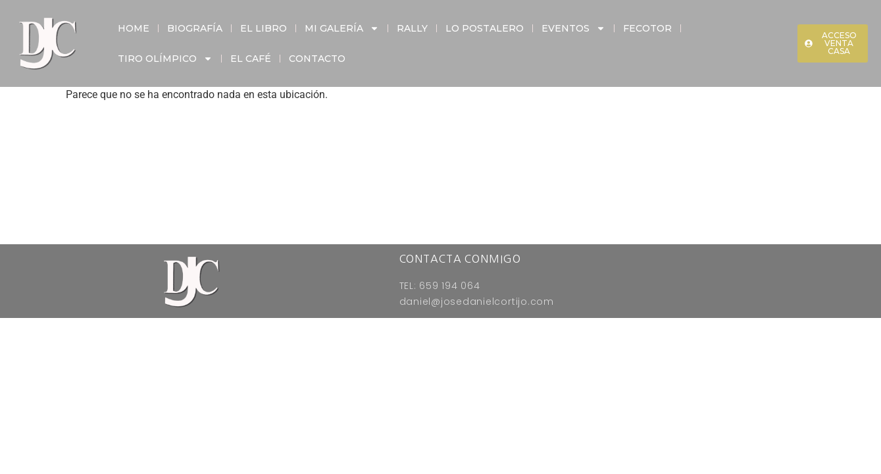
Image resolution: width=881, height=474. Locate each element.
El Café (250, 59)
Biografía (194, 28)
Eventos (573, 28)
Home (133, 28)
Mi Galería (342, 28)
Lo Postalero (484, 28)
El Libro (263, 28)
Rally (412, 28)
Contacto (317, 59)
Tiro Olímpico (165, 58)
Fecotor (647, 28)
